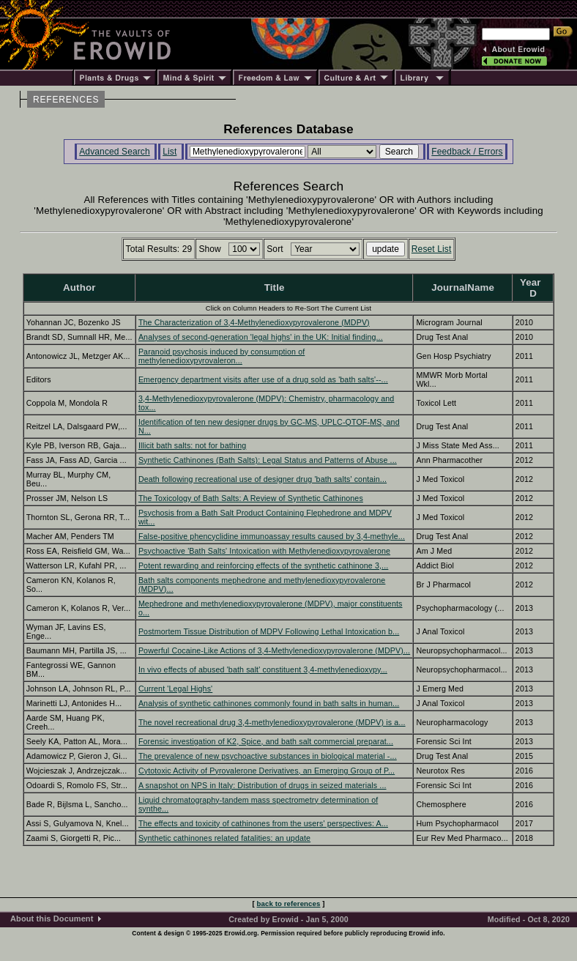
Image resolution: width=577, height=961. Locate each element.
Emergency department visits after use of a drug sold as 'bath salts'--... (263, 379)
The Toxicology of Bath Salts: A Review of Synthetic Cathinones (250, 498)
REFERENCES (66, 99)
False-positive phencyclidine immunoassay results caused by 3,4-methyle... (271, 536)
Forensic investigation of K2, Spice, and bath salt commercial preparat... (265, 741)
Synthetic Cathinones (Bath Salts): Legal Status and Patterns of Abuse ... (267, 460)
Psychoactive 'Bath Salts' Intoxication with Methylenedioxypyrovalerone (264, 550)
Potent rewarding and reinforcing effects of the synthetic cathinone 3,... (263, 565)
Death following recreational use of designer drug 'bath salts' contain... (262, 479)
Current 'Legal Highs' (175, 688)
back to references (289, 903)
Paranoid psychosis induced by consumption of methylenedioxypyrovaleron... (221, 356)
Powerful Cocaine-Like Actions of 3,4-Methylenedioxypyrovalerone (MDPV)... (274, 650)
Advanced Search (114, 151)
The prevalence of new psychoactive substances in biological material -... (267, 756)
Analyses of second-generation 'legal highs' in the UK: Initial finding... (260, 337)
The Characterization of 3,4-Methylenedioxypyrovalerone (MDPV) (254, 322)
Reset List (432, 249)
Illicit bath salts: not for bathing (192, 445)
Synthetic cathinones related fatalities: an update (224, 838)
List (169, 151)
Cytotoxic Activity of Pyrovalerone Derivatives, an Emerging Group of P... (266, 770)
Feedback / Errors (466, 151)
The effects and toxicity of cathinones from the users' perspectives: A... (263, 823)
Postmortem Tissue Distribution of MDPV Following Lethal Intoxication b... (268, 631)
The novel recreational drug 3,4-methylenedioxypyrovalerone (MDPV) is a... (272, 722)
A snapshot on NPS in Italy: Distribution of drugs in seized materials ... (262, 785)
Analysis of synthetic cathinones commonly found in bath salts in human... (268, 703)
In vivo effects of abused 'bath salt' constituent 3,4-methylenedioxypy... (262, 669)
